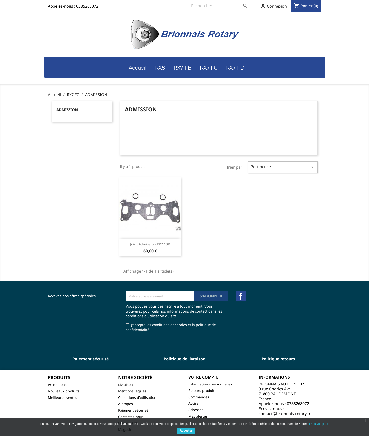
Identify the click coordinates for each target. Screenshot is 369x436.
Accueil (137, 68)
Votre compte (203, 377)
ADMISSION (67, 109)
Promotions (57, 384)
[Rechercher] (219, 6)
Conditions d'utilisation (137, 397)
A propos (125, 403)
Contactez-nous (131, 416)
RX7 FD (235, 68)
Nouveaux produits (63, 391)
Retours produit (201, 390)
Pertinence (283, 167)
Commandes (198, 397)
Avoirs (193, 403)
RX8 (160, 68)
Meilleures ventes (62, 397)
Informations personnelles (210, 384)
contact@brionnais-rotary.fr (285, 413)
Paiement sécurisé (133, 410)
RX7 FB (182, 68)
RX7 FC (208, 68)
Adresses (195, 409)
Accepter (186, 430)
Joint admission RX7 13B (150, 244)
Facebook (241, 296)
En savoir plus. (319, 424)
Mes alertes (198, 416)
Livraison (125, 384)
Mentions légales (132, 391)
